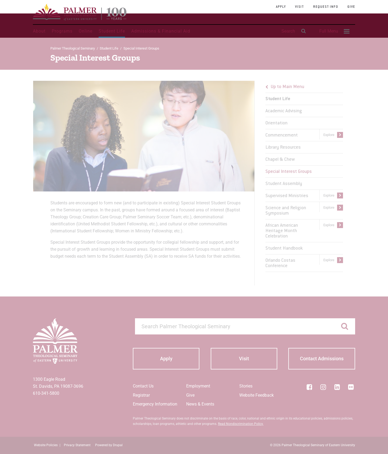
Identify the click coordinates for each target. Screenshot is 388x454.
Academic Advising (283, 111)
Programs (62, 31)
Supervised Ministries (286, 196)
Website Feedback (256, 395)
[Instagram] (323, 387)
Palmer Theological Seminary (72, 48)
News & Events (200, 404)
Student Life (112, 31)
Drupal (118, 445)
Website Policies (46, 445)
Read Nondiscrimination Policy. (241, 424)
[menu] (304, 176)
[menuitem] (333, 31)
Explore (328, 135)
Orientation (276, 123)
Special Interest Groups (288, 171)
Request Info (325, 7)
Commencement (281, 135)
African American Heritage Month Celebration (281, 231)
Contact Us (143, 386)
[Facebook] (309, 387)
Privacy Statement (77, 445)
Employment (198, 386)
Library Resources (283, 147)
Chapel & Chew (280, 159)
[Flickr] (351, 387)
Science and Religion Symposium (285, 211)
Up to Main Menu (287, 87)
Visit (299, 7)
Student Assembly (283, 183)
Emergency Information (155, 404)
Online (85, 31)
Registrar (141, 395)
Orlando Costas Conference (280, 263)
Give (351, 7)
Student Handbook (284, 248)
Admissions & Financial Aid (160, 31)
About (39, 31)
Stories (245, 386)
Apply (281, 7)
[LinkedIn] (337, 387)
